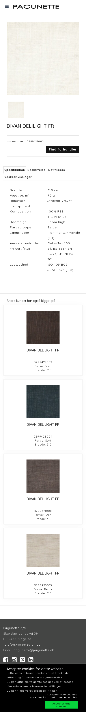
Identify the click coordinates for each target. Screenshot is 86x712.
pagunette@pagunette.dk (34, 650)
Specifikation (14, 170)
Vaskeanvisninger (18, 177)
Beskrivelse (37, 170)
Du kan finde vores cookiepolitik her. (32, 690)
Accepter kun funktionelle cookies (53, 697)
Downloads (56, 170)
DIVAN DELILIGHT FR (43, 350)
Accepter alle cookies (61, 705)
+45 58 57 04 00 (28, 644)
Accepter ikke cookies (62, 694)
